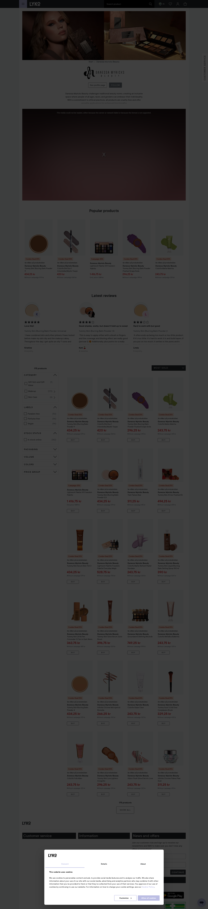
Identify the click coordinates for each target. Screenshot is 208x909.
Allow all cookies (148, 898)
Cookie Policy (148, 887)
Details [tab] (104, 864)
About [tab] (143, 864)
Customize (125, 898)
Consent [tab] (65, 864)
